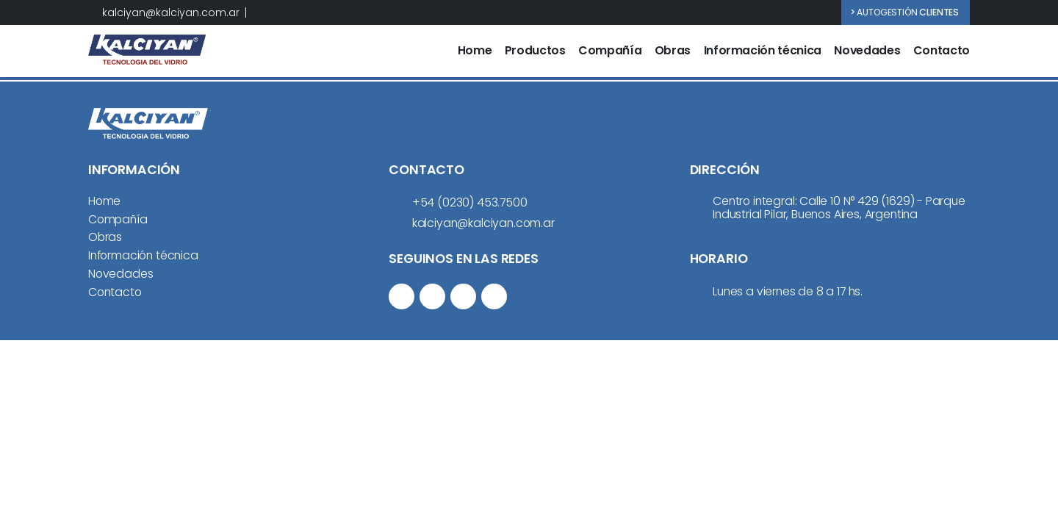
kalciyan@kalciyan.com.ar (171, 13)
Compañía (609, 51)
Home (475, 51)
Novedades (867, 51)
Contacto (941, 51)
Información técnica (762, 51)
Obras (673, 51)
